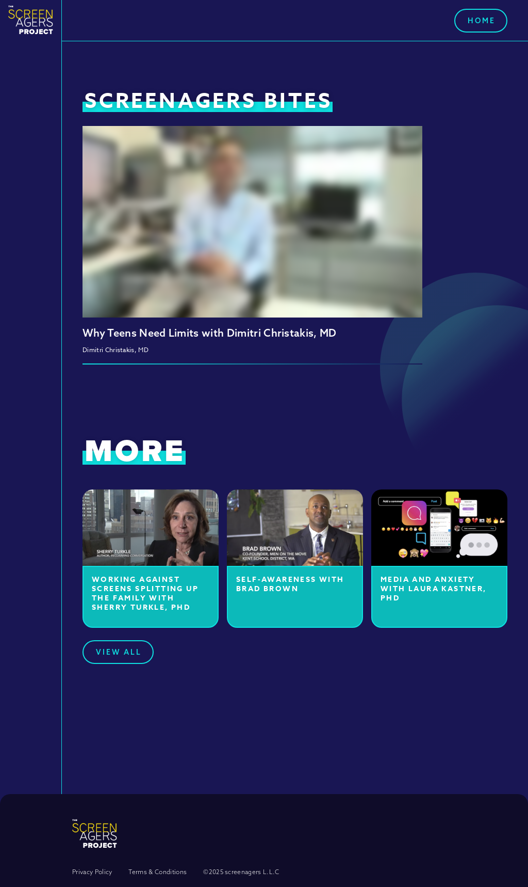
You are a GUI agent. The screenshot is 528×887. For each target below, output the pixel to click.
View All (119, 652)
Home (482, 20)
